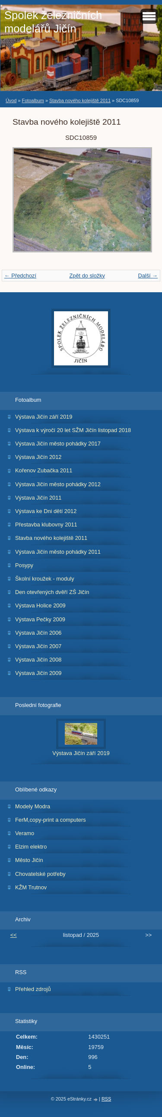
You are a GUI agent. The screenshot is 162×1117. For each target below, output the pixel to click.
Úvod (11, 100)
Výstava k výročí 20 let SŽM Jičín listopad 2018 (73, 430)
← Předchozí (20, 275)
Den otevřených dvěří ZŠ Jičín (52, 592)
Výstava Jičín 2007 (38, 646)
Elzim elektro (31, 846)
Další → (148, 275)
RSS (106, 1098)
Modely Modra (32, 806)
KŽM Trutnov (31, 887)
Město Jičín (29, 860)
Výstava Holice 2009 (40, 605)
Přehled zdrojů (33, 989)
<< (13, 935)
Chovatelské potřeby (40, 874)
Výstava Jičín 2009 (38, 673)
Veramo (24, 833)
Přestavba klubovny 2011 (46, 524)
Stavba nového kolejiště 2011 (80, 100)
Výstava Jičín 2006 (38, 633)
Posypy (24, 565)
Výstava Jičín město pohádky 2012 (58, 484)
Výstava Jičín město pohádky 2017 (58, 443)
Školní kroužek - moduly (44, 578)
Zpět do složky (87, 275)
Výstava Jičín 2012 (38, 457)
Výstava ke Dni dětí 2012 (45, 511)
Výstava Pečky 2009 (40, 619)
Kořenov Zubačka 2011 (43, 470)
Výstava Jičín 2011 (38, 497)
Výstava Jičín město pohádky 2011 (58, 552)
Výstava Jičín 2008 (38, 659)
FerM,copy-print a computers (50, 820)
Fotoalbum (33, 100)
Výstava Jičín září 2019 (43, 416)
